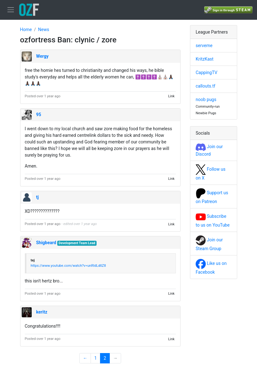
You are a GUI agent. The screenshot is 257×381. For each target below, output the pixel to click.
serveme (204, 45)
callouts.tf (205, 86)
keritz (41, 311)
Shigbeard (46, 242)
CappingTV (206, 72)
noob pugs (206, 99)
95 (38, 114)
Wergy (42, 56)
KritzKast (205, 59)
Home (26, 29)
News (43, 29)
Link (171, 96)
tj (37, 197)
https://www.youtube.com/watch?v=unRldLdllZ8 (68, 266)
